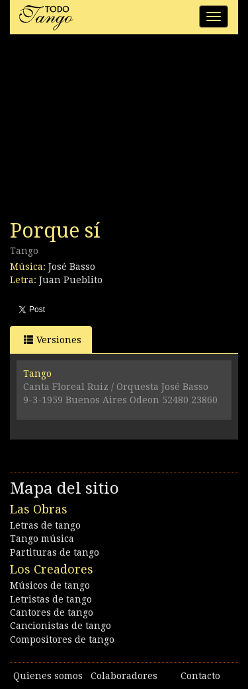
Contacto (200, 676)
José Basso (71, 266)
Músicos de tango (50, 585)
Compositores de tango (62, 639)
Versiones (52, 339)
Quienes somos (48, 676)
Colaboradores (124, 676)
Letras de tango (45, 525)
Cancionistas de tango (60, 625)
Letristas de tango (51, 599)
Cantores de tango (51, 612)
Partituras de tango (54, 552)
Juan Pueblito (71, 280)
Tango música (42, 538)
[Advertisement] (109, 130)
